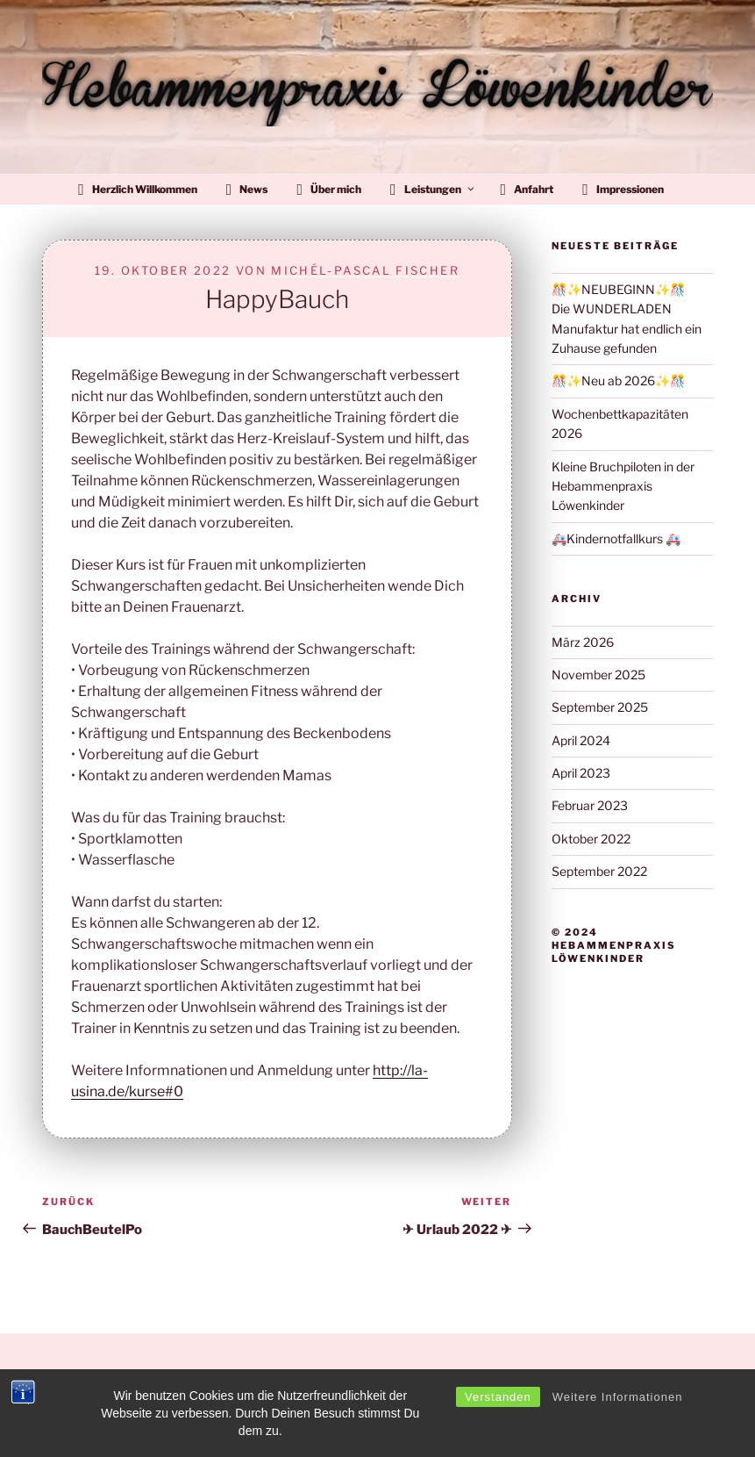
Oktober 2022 (591, 838)
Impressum (69, 1416)
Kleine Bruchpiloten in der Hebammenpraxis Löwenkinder (623, 486)
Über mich (328, 189)
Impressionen (623, 189)
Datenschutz (73, 1375)
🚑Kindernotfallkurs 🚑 (616, 538)
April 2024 (581, 740)
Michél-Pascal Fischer (365, 270)
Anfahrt (527, 189)
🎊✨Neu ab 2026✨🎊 (618, 380)
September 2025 (600, 707)
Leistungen (433, 189)
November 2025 (598, 674)
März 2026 (583, 642)
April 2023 (581, 772)
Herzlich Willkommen (137, 189)
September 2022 (599, 871)
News (247, 189)
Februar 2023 (590, 805)
